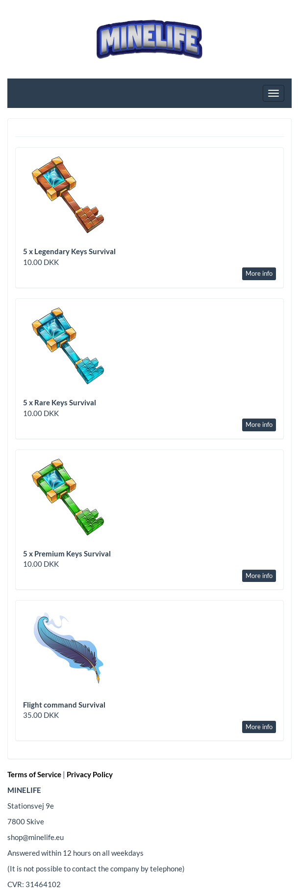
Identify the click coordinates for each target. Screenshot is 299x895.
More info (259, 273)
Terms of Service (34, 774)
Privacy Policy (90, 774)
